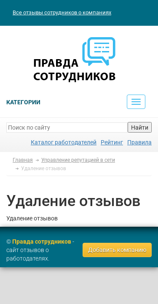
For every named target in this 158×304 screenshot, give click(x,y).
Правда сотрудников (41, 241)
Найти (139, 127)
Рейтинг (112, 142)
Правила (139, 142)
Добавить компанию (117, 250)
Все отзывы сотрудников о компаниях (62, 12)
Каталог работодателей (63, 142)
